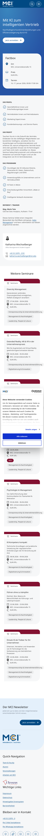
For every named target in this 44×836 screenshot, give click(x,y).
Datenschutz (7, 797)
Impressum (7, 793)
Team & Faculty (8, 763)
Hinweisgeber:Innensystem (13, 801)
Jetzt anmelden (13, 40)
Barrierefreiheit (9, 806)
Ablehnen (22, 443)
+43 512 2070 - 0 (9, 818)
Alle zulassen (22, 436)
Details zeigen (31, 429)
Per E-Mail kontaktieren (11, 822)
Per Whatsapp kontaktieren (13, 827)
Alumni (5, 767)
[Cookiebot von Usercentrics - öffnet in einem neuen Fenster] (31, 391)
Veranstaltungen (9, 771)
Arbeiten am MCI (9, 775)
